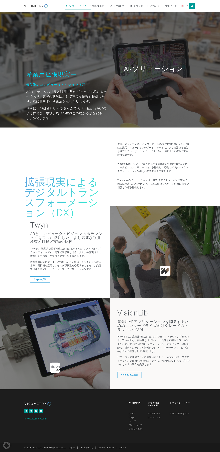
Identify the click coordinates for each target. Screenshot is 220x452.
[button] (6, 445)
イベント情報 (113, 5)
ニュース (127, 5)
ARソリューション (78, 6)
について (156, 6)
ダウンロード (141, 5)
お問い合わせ (172, 5)
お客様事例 (98, 5)
